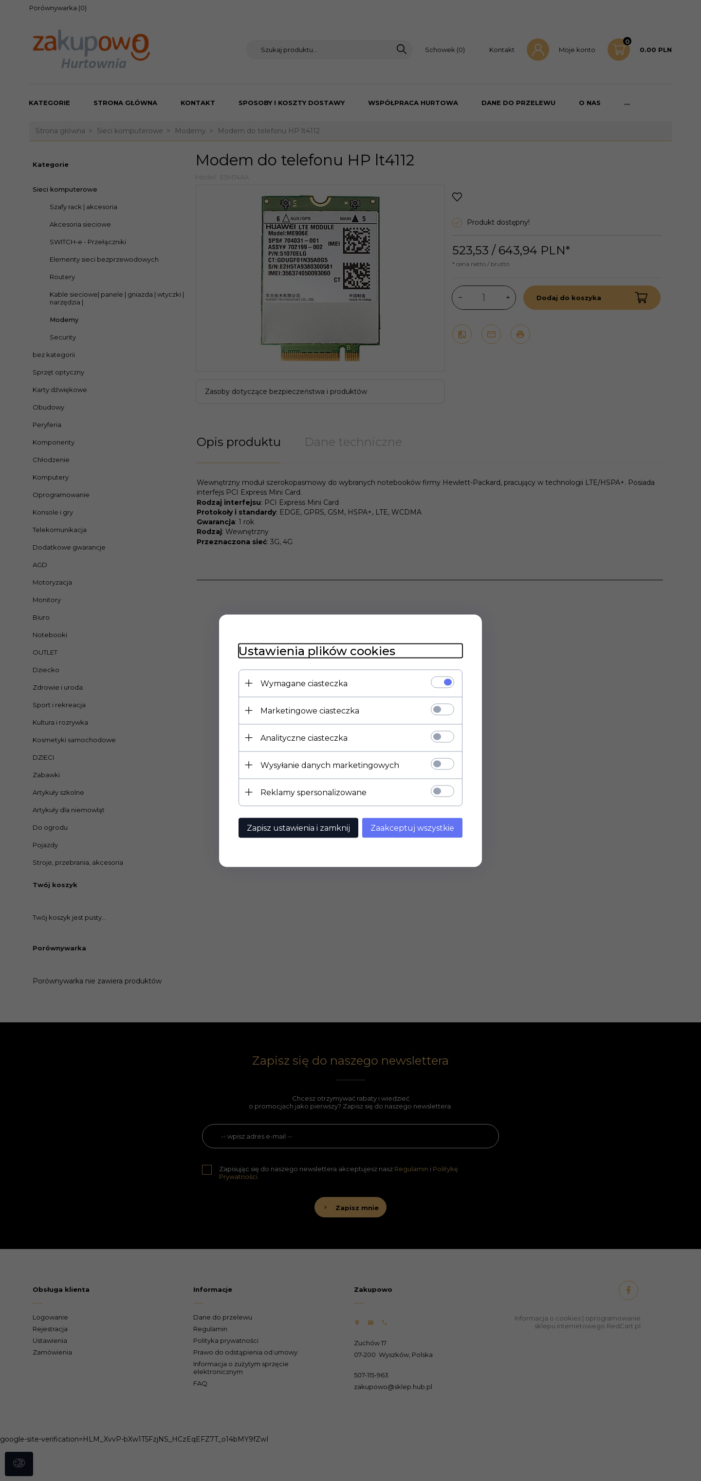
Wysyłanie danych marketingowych (329, 764)
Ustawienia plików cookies (317, 650)
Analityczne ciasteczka (304, 737)
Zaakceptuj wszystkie (412, 827)
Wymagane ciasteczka (304, 683)
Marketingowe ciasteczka (309, 710)
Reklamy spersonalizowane (313, 792)
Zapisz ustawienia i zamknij (298, 827)
